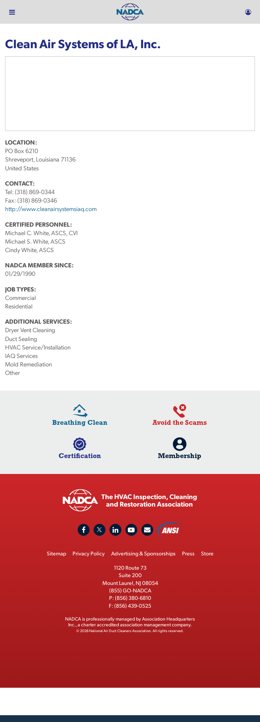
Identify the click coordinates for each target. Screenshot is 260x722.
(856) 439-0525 (132, 605)
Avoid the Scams (180, 422)
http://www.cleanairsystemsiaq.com (51, 208)
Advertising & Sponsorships (143, 553)
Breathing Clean (79, 422)
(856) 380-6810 (133, 597)
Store (207, 553)
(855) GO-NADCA (130, 590)
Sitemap (56, 553)
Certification (80, 455)
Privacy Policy (89, 553)
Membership (179, 455)
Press (188, 553)
